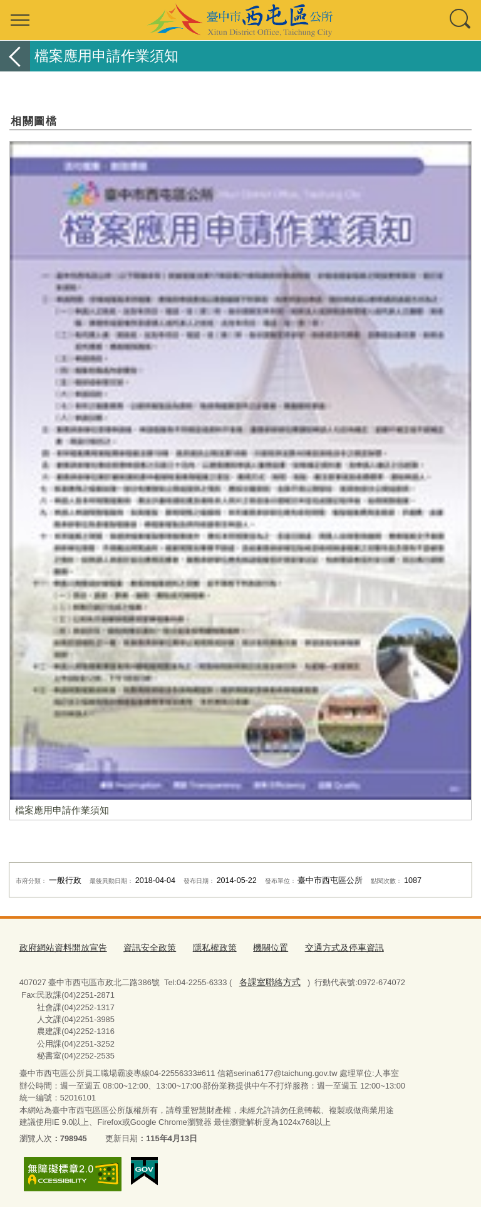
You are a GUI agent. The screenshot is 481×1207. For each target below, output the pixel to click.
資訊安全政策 (141, 946)
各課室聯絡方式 (267, 980)
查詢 (461, 20)
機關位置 (256, 946)
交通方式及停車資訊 (326, 946)
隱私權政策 (203, 946)
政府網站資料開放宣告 (60, 946)
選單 (20, 20)
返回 (15, 56)
